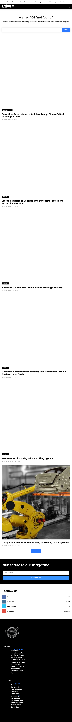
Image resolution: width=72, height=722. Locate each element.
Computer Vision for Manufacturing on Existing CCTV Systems (35, 542)
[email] (36, 573)
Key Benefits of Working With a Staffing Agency (27, 458)
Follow (68, 601)
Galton (4, 120)
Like (69, 597)
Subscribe (67, 611)
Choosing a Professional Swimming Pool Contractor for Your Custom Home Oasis (34, 373)
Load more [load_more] (36, 551)
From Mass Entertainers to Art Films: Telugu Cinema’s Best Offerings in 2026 (33, 115)
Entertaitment (7, 110)
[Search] (66, 30)
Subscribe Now (36, 578)
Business (5, 283)
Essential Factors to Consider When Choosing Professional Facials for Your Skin (33, 202)
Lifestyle (5, 196)
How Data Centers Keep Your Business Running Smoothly (32, 287)
